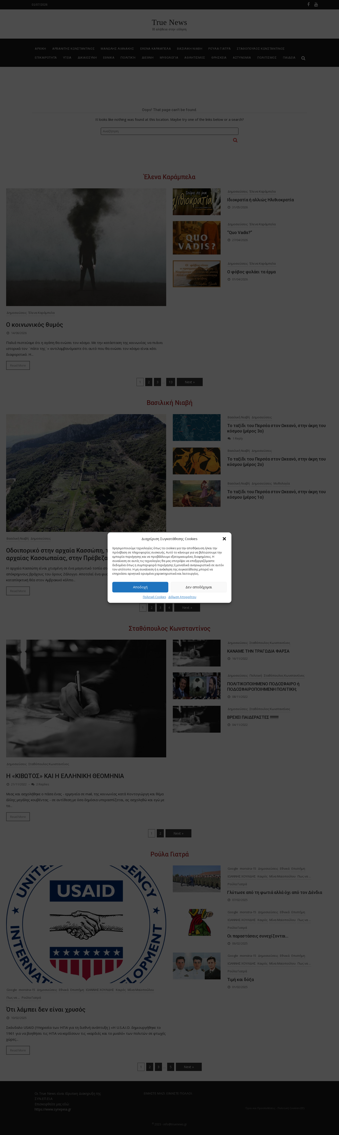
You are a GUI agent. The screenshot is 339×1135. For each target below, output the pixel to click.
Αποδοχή (140, 587)
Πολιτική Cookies (154, 597)
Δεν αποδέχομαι (199, 587)
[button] (224, 538)
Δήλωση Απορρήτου (182, 597)
